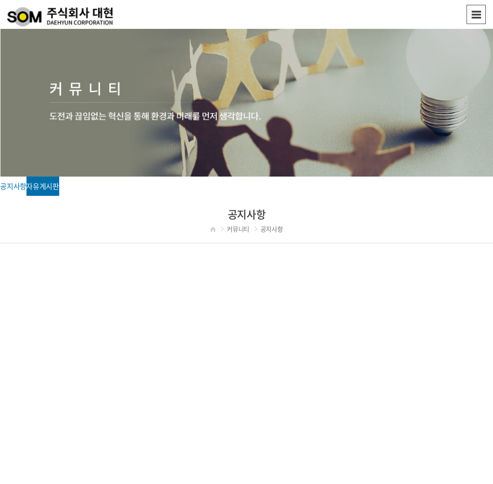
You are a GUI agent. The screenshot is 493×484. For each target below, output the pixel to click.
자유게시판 (42, 186)
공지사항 (13, 186)
